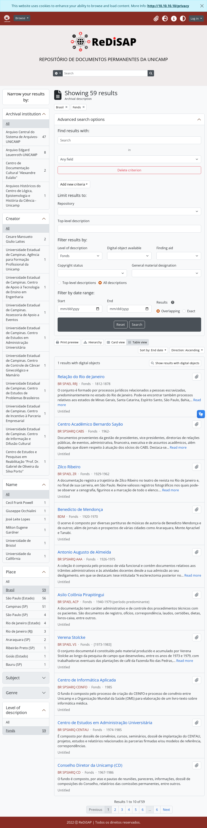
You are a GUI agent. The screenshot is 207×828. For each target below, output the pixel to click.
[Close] (202, 6)
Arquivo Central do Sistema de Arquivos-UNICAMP (26, 137)
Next (166, 809)
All (8, 123)
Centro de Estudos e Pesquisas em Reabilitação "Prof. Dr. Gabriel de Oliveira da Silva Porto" (26, 462)
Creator (13, 218)
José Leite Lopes (26, 520)
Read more (178, 447)
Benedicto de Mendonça (80, 509)
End (110, 301)
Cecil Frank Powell (26, 503)
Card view (116, 342)
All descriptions (115, 283)
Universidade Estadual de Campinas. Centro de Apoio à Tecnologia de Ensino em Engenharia (26, 287)
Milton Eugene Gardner (26, 530)
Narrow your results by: (26, 97)
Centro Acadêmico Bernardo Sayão (90, 424)
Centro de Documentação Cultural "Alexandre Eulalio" (26, 170)
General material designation (154, 265)
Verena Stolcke (71, 637)
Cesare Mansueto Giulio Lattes (26, 239)
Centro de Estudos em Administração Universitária (105, 722)
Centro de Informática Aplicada (87, 680)
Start (61, 301)
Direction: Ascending (185, 350)
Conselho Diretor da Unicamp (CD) (90, 765)
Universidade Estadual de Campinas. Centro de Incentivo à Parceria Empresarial (26, 413)
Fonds (26, 731)
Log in (195, 18)
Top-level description (74, 221)
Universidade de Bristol (26, 543)
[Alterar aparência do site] (182, 18)
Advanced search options (81, 119)
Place (11, 572)
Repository (66, 203)
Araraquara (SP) (26, 640)
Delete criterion (129, 170)
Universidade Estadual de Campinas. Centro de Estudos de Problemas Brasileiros (26, 390)
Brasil (26, 591)
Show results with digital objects (175, 363)
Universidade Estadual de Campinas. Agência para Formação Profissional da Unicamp (26, 259)
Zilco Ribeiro (69, 466)
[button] (156, 18)
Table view (137, 342)
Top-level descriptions (79, 283)
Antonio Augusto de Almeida (84, 552)
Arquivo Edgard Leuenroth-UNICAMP (26, 152)
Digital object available (124, 248)
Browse (20, 18)
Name (11, 484)
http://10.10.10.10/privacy (168, 6)
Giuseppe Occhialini (26, 511)
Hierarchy (93, 342)
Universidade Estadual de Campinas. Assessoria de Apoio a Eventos (26, 312)
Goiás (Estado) (26, 657)
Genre (11, 692)
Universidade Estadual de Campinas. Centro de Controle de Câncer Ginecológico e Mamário (26, 365)
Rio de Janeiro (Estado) (26, 624)
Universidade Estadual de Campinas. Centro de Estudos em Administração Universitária (26, 338)
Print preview (67, 342)
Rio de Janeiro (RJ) (26, 632)
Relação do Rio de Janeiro (81, 376)
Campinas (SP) (26, 607)
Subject (13, 677)
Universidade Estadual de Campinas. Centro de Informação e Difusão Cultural (26, 436)
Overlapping (170, 311)
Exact (191, 311)
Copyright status (70, 265)
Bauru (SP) (26, 665)
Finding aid (164, 248)
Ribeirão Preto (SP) (26, 649)
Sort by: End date (152, 350)
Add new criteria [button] (72, 184)
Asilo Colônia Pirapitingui (81, 594)
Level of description (16, 710)
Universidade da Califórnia (26, 556)
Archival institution (23, 114)
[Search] (105, 73)
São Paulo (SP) (26, 615)
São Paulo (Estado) (26, 599)
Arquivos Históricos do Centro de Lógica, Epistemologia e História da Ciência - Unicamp (26, 196)
